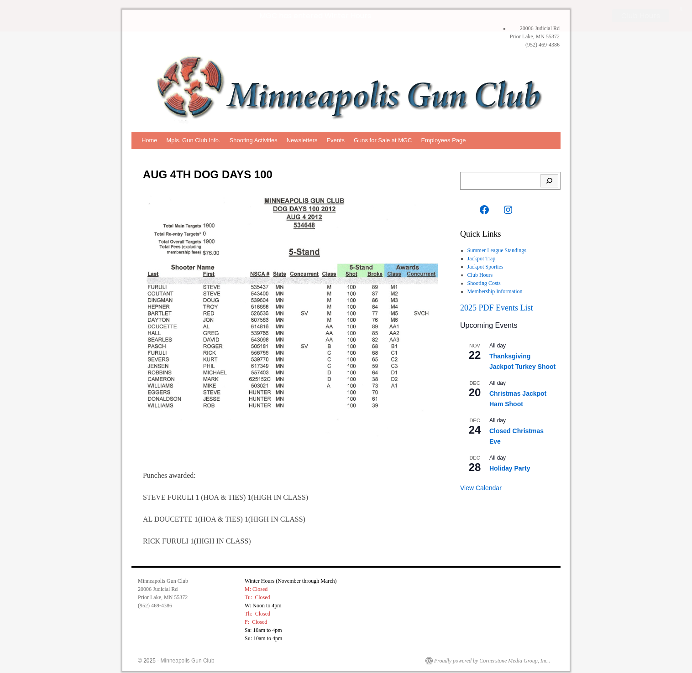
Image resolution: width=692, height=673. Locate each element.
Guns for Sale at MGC (383, 139)
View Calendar (481, 487)
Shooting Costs (484, 283)
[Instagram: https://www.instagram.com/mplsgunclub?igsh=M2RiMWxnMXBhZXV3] (508, 209)
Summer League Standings (496, 250)
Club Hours (480, 274)
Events (335, 139)
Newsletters (302, 139)
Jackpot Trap (481, 258)
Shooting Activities (254, 139)
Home (149, 139)
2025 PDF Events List (496, 307)
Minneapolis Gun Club (188, 660)
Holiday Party (509, 468)
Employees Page (443, 139)
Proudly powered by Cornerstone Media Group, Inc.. (492, 660)
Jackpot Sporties (485, 266)
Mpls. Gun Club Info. (193, 139)
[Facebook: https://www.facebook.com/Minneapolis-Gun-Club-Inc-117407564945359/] (484, 209)
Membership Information (495, 291)
